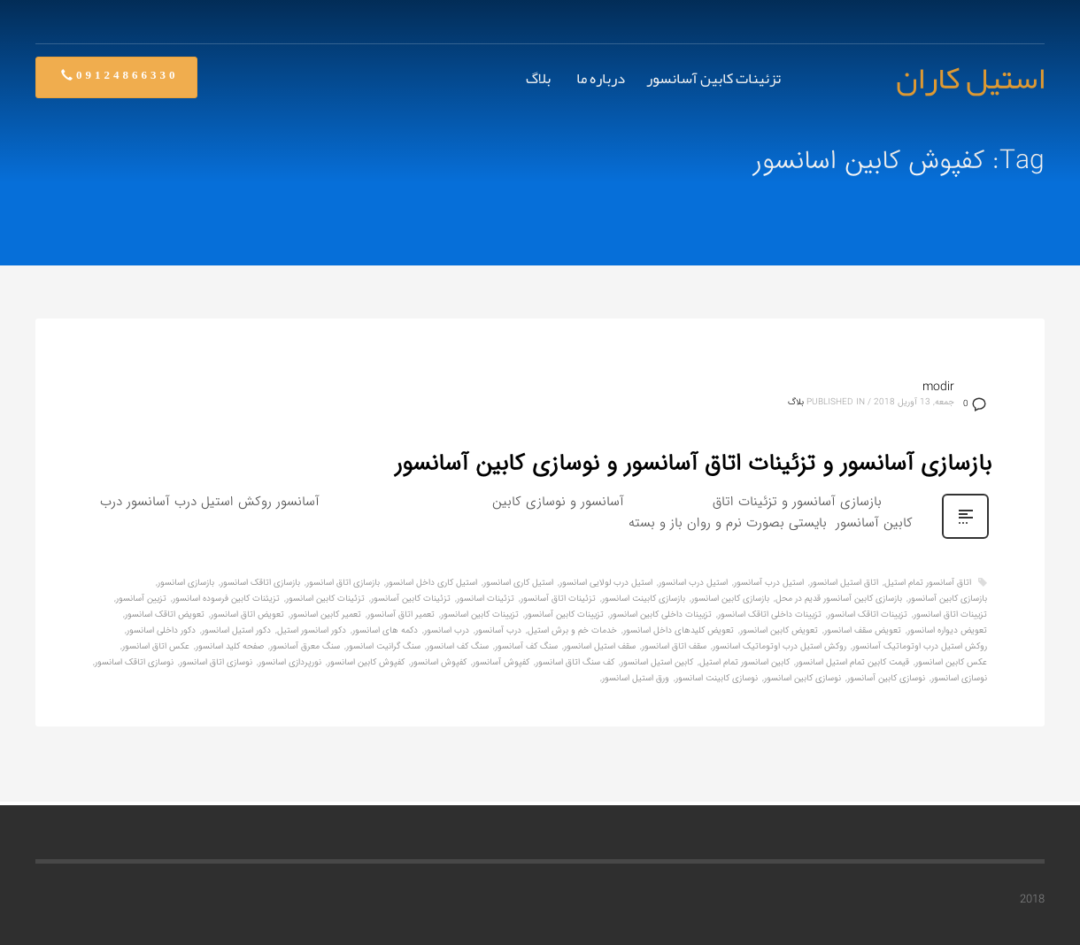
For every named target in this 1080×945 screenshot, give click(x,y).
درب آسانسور (498, 630)
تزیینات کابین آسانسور (564, 614)
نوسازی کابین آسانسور (886, 678)
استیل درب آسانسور (769, 582)
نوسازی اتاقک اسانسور (134, 662)
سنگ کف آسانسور (526, 646)
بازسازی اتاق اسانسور (343, 582)
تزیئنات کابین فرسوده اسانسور (226, 598)
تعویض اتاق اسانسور (247, 614)
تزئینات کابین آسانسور (411, 598)
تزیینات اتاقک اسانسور (867, 614)
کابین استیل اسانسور (657, 662)
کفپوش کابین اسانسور (366, 662)
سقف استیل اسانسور (600, 646)
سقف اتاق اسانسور (674, 646)
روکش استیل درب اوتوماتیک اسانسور (779, 646)
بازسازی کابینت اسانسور (643, 598)
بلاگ (796, 402)
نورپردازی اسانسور (289, 662)
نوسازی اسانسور (959, 678)
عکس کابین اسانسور (951, 662)
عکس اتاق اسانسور (155, 646)
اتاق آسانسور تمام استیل (927, 582)
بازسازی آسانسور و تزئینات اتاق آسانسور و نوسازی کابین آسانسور (693, 464)
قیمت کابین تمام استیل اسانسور (852, 662)
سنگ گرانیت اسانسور (383, 646)
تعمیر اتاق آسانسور (401, 614)
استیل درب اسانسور (693, 582)
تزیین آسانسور (141, 598)
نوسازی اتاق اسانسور (216, 662)
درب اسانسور (446, 630)
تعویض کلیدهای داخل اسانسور (678, 630)
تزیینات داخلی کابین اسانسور (661, 614)
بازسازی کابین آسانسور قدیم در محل (838, 598)
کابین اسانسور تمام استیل (744, 662)
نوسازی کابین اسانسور (802, 678)
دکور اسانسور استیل (311, 630)
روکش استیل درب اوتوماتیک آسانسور (919, 646)
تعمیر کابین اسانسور (325, 614)
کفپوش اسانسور (439, 662)
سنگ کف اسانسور (458, 646)
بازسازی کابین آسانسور (947, 598)
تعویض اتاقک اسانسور (164, 614)
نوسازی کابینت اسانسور (716, 678)
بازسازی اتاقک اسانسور (260, 582)
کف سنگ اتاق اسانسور (575, 662)
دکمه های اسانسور (385, 630)
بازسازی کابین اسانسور (730, 598)
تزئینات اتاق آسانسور (558, 598)
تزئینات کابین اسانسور (325, 598)
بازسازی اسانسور (186, 582)
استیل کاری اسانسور (518, 582)
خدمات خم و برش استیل (572, 630)
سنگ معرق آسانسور (305, 646)
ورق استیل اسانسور (635, 678)
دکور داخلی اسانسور (161, 630)
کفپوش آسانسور (501, 662)
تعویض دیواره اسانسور (947, 630)
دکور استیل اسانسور (236, 630)
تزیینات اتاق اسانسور (950, 614)
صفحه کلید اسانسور (230, 646)
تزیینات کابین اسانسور (480, 614)
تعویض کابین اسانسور (779, 630)
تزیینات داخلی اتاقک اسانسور (770, 614)
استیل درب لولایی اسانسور (605, 582)
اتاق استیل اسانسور (844, 582)
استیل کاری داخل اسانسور (431, 582)
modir (938, 386)
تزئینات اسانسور (485, 598)
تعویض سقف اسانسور (862, 630)
